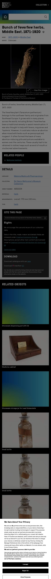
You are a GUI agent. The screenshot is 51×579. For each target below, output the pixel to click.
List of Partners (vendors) (12, 561)
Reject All (25, 572)
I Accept (25, 566)
